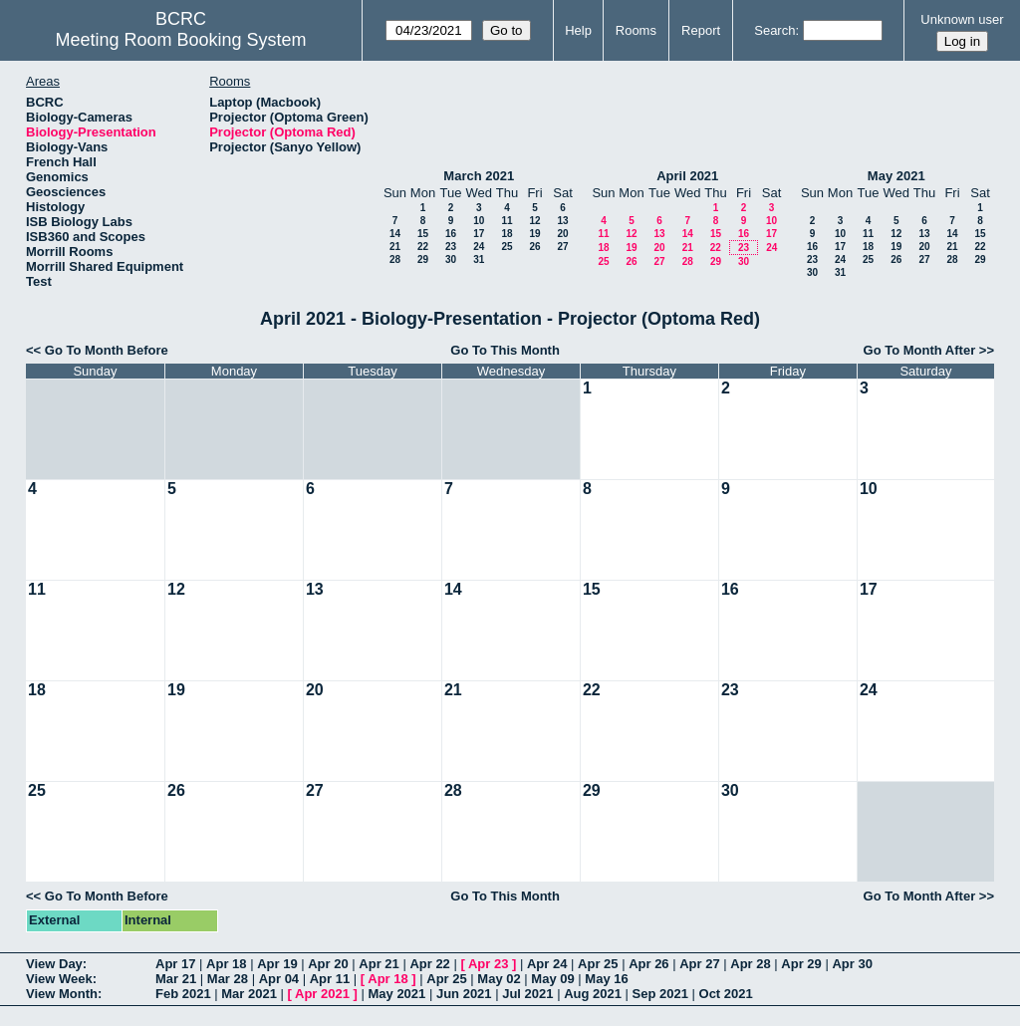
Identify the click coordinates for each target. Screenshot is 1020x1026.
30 (450, 259)
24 (478, 246)
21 (394, 246)
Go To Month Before (106, 350)
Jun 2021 (464, 993)
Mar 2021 (249, 993)
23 (450, 246)
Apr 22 (429, 963)
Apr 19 (277, 963)
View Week (59, 978)
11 (506, 220)
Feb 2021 (183, 993)
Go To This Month (505, 350)
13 (562, 220)
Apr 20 (328, 963)
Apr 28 (750, 963)
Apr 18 (226, 963)
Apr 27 (699, 963)
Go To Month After (920, 350)
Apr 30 (852, 963)
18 (506, 233)
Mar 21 (175, 978)
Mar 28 (227, 978)
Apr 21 (378, 963)
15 (422, 233)
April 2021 (687, 175)
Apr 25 (598, 963)
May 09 (552, 978)
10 (478, 220)
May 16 (606, 978)
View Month (62, 993)
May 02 (498, 978)
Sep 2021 (660, 993)
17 (478, 233)
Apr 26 (648, 963)
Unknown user (961, 19)
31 (478, 259)
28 (394, 259)
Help (578, 30)
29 (422, 259)
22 (422, 246)
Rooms (636, 30)
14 (394, 233)
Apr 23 (488, 963)
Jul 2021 (527, 993)
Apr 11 (330, 978)
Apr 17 (175, 963)
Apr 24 (547, 963)
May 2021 (896, 175)
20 (562, 233)
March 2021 (478, 175)
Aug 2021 (593, 993)
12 (534, 220)
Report (700, 30)
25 (506, 246)
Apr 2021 (322, 993)
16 (450, 233)
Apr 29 (801, 963)
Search (774, 30)
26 (534, 246)
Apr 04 (279, 978)
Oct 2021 (726, 993)
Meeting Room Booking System (180, 40)
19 (534, 233)
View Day (54, 963)
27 (562, 246)
